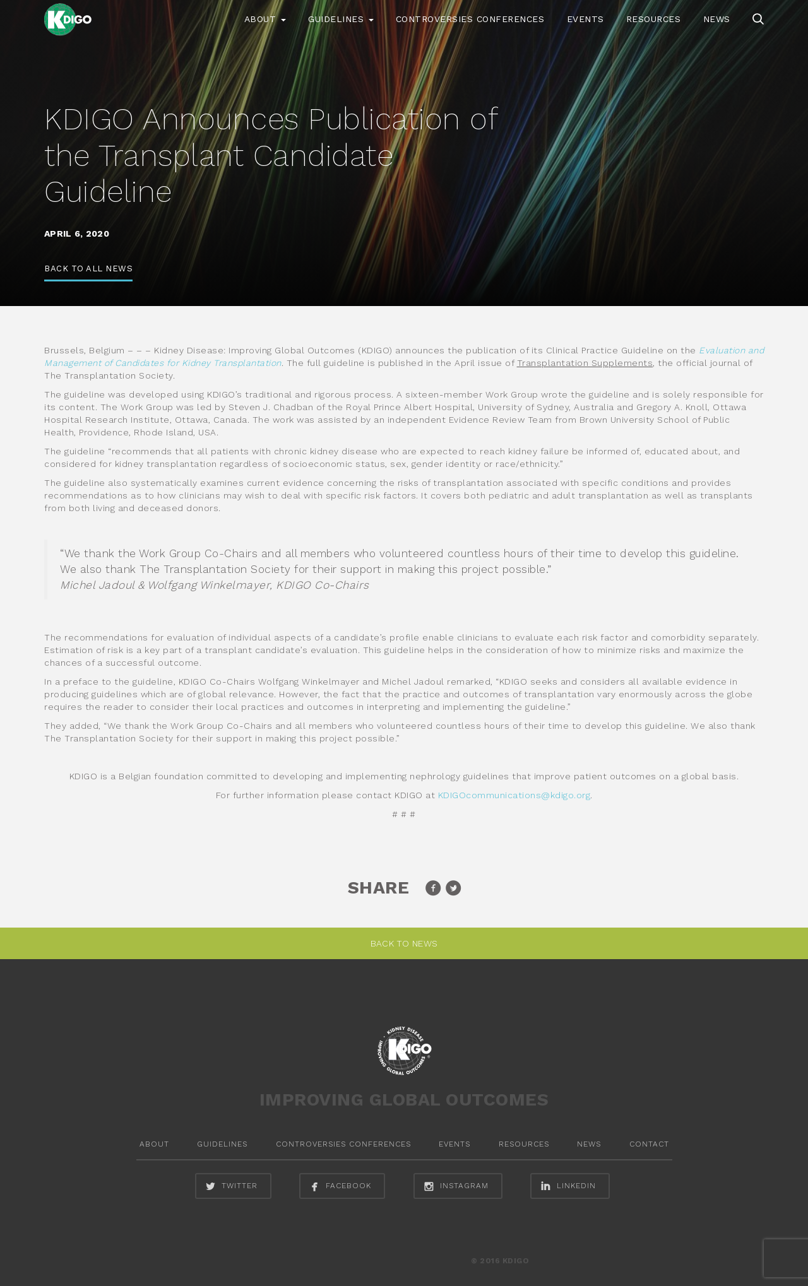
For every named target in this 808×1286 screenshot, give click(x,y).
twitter (230, 1186)
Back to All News (88, 268)
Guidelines (341, 19)
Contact (649, 1144)
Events (585, 19)
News (716, 19)
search (758, 19)
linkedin (567, 1186)
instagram (455, 1186)
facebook (339, 1186)
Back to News (404, 943)
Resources (653, 19)
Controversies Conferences (470, 19)
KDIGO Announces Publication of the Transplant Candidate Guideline (270, 155)
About (265, 19)
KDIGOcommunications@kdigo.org (514, 795)
